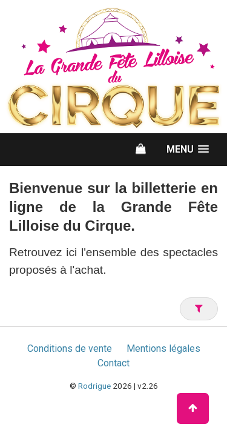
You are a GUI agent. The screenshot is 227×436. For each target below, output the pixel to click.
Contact (113, 363)
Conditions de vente (69, 348)
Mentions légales (163, 348)
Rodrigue (94, 386)
